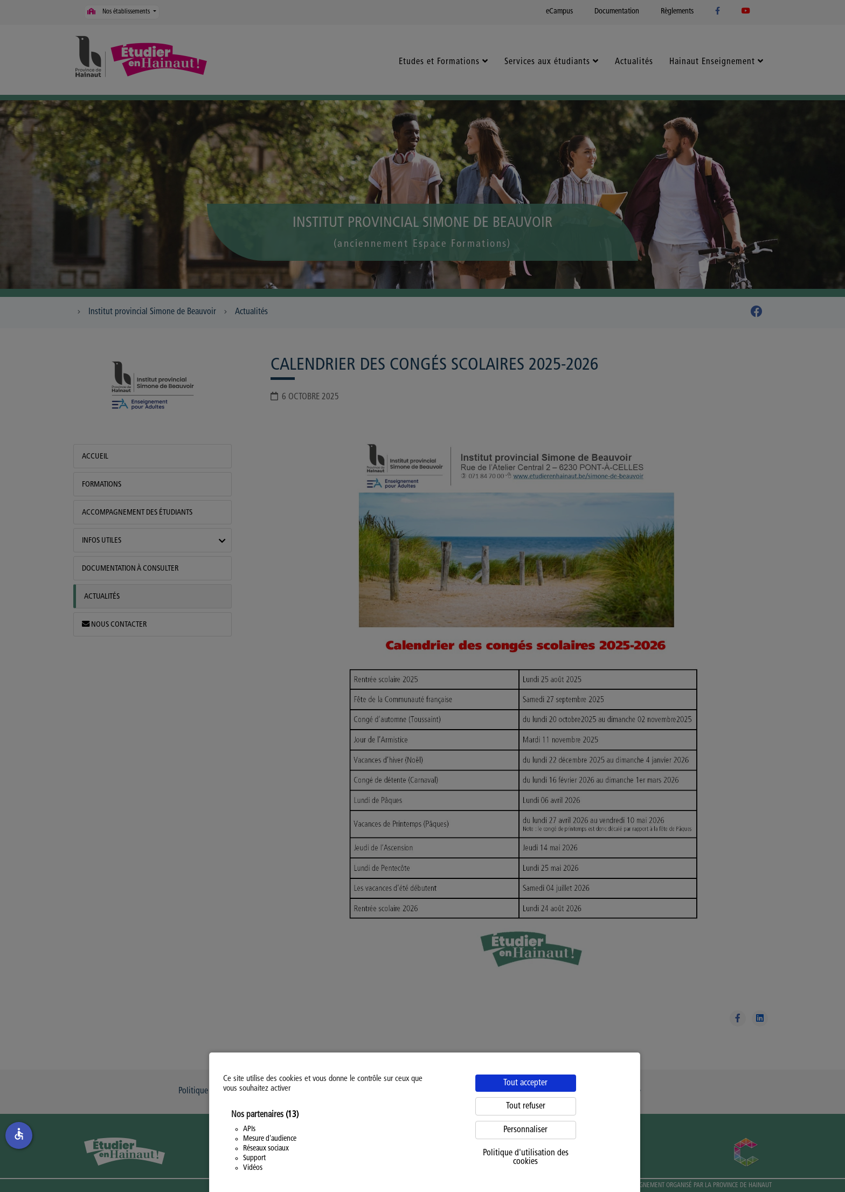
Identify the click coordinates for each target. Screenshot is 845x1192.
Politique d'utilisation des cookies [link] (526, 1157)
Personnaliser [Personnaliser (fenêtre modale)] (525, 1130)
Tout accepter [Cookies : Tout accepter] (525, 1083)
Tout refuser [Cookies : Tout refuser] (525, 1106)
